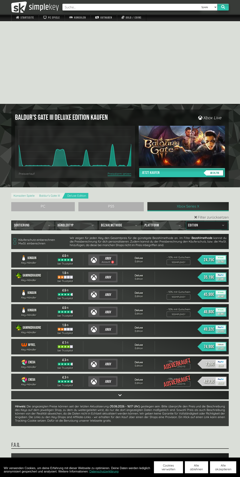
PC (43, 123)
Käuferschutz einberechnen (34, 157)
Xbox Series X (188, 123)
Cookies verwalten (168, 467)
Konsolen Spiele (24, 113)
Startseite (25, 17)
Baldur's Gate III (49, 113)
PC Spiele (51, 17)
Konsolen (77, 17)
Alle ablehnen (196, 467)
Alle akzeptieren (223, 467)
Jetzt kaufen (182, 90)
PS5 (111, 123)
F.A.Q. (96, 452)
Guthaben (103, 17)
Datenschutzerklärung (104, 471)
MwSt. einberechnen (29, 160)
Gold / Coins (132, 17)
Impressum (27, 452)
